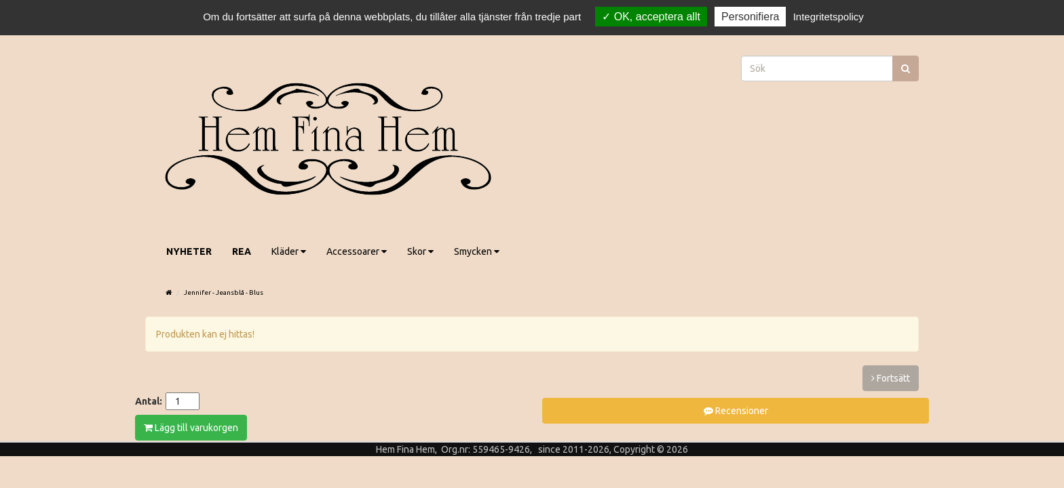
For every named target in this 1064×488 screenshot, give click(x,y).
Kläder (288, 251)
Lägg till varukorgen (191, 427)
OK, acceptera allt (651, 16)
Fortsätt (890, 378)
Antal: (148, 401)
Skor (420, 251)
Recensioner (736, 410)
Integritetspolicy (828, 16)
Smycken (476, 251)
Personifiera (750, 16)
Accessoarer (356, 251)
